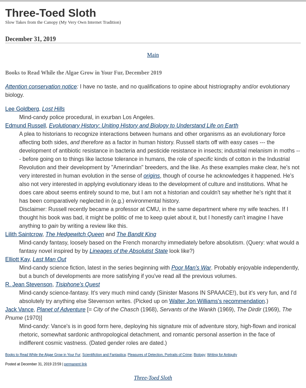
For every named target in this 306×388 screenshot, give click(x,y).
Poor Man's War (191, 268)
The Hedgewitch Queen (75, 234)
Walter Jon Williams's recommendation (217, 301)
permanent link (75, 364)
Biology (199, 355)
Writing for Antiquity (222, 355)
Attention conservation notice (41, 87)
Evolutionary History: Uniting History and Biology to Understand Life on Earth (143, 126)
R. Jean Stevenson (28, 284)
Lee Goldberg (22, 109)
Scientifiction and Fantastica (104, 355)
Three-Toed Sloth (50, 13)
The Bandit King (136, 234)
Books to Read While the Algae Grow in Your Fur (43, 355)
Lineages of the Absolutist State (129, 251)
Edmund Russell (25, 126)
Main (153, 55)
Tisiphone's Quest (77, 284)
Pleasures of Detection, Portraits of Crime (160, 355)
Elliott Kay (17, 259)
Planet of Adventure (61, 309)
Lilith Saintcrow (24, 234)
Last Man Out (49, 259)
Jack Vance (19, 309)
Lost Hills (53, 109)
